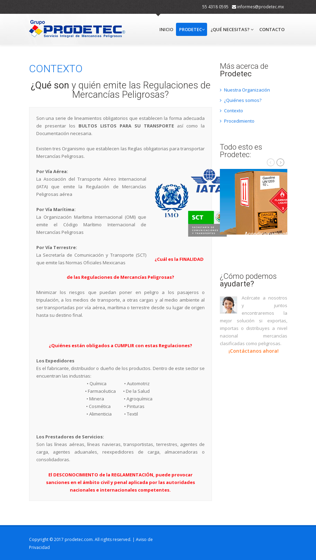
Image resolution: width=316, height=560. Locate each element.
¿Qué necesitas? (232, 29)
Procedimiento (237, 121)
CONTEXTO (56, 69)
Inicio (166, 29)
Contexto (231, 110)
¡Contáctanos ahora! (254, 351)
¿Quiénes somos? (240, 100)
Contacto (272, 29)
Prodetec (192, 29)
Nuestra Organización (245, 90)
